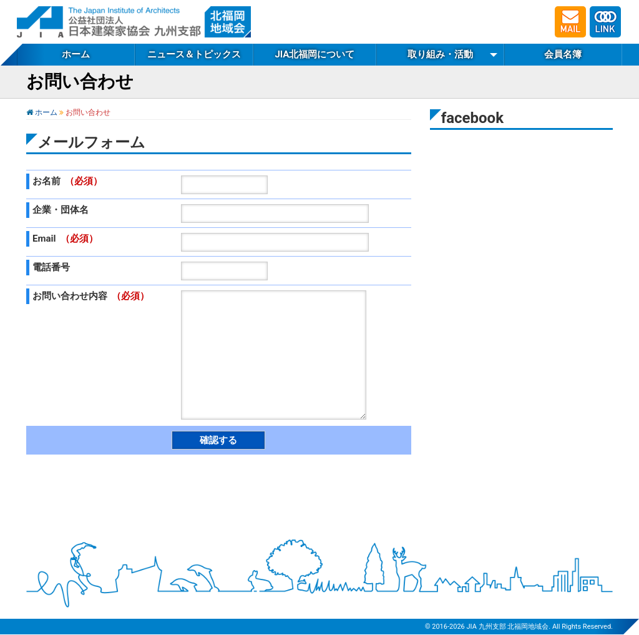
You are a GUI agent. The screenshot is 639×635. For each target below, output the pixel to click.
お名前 (67, 181)
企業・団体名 (60, 209)
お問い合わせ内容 (90, 296)
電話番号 (51, 267)
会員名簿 (563, 54)
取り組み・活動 (440, 54)
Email (65, 238)
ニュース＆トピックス (194, 54)
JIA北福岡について (314, 54)
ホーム (76, 54)
